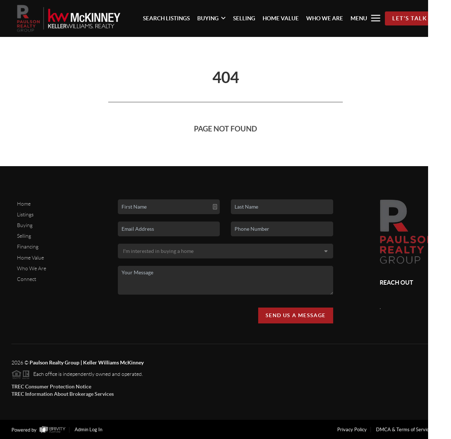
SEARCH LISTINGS (166, 18)
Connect (26, 279)
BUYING (211, 18)
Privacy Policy (352, 429)
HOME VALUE (281, 18)
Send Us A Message (296, 315)
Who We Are (31, 268)
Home (24, 204)
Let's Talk (409, 18)
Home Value (30, 258)
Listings (25, 214)
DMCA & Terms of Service (403, 429)
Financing (27, 247)
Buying (25, 225)
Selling (24, 236)
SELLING (244, 18)
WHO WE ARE (324, 18)
